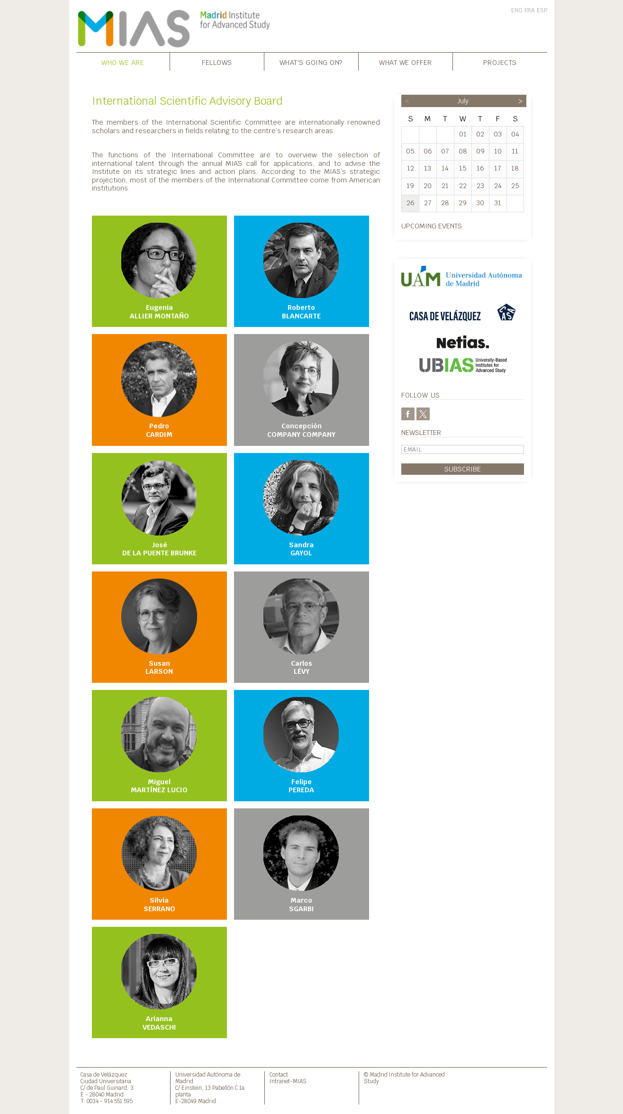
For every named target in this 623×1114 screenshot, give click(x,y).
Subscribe (462, 468)
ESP (542, 10)
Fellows (217, 62)
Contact (279, 1074)
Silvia (159, 864)
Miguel (159, 746)
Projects (500, 62)
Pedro (159, 390)
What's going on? (311, 62)
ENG (517, 10)
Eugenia (159, 271)
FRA (529, 10)
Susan (159, 627)
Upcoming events (431, 225)
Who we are (122, 62)
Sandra (301, 509)
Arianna (159, 983)
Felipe (301, 746)
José (159, 509)
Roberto (301, 271)
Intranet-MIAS (288, 1081)
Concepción (301, 390)
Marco (301, 864)
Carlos (301, 627)
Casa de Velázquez (104, 1074)
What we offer (405, 62)
